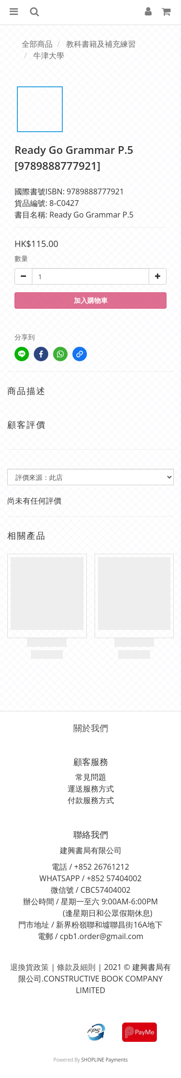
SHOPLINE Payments (104, 1059)
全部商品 (37, 44)
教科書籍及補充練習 (101, 44)
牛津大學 (48, 55)
